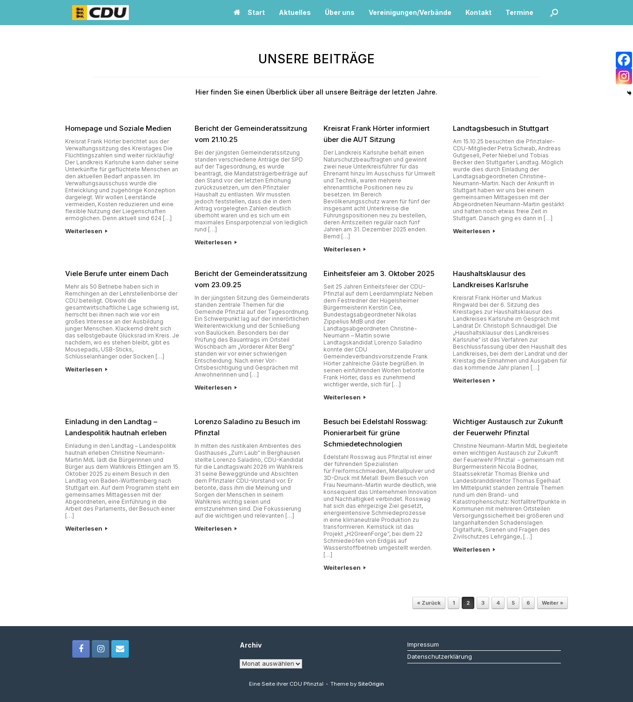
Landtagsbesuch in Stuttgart (501, 128)
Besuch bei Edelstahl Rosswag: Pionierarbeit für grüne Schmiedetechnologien (375, 432)
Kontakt (478, 12)
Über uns (340, 12)
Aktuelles (295, 12)
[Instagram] (624, 76)
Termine (519, 12)
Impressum (423, 644)
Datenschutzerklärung (439, 656)
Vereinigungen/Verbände (410, 12)
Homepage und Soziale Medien (118, 128)
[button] (554, 12)
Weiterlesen (86, 231)
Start (249, 12)
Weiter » (552, 603)
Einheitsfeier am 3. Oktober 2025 (378, 273)
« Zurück (429, 603)
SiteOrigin (371, 684)
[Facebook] (624, 60)
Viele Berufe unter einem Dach (116, 273)
